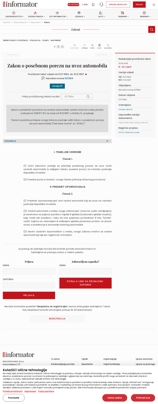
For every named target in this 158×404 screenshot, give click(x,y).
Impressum (30, 391)
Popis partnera (46, 391)
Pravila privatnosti (12, 391)
